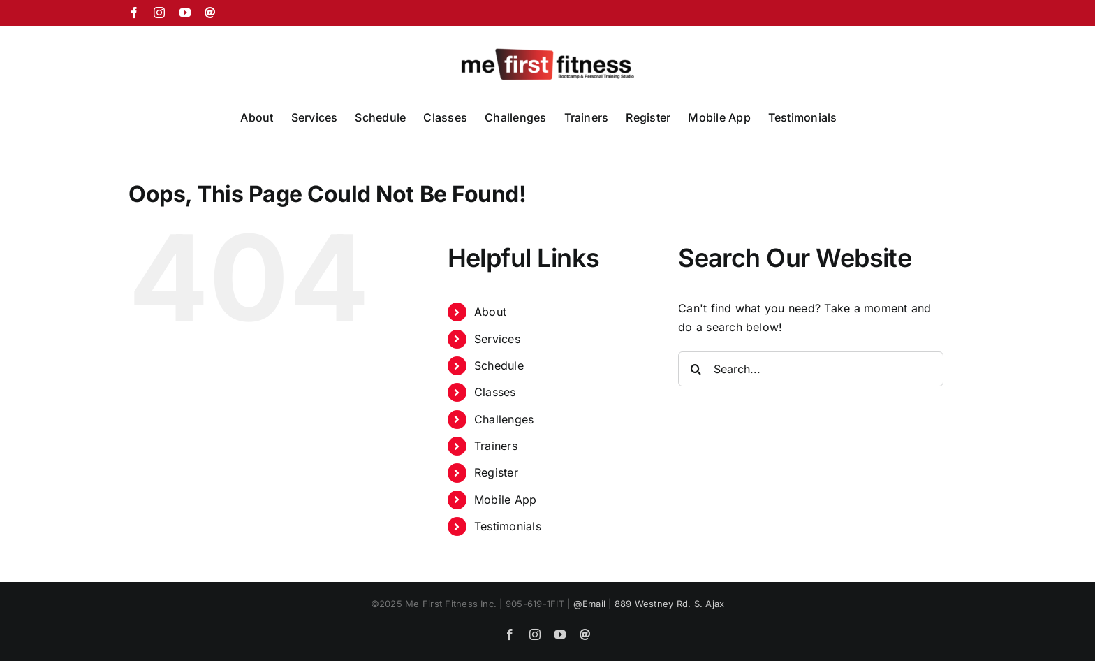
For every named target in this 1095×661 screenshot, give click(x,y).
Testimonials (507, 526)
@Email (589, 603)
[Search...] (810, 368)
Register (496, 472)
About (490, 312)
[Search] (695, 368)
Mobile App (505, 500)
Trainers (495, 446)
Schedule (499, 365)
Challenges (504, 419)
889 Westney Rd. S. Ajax (670, 603)
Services (497, 339)
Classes (495, 392)
